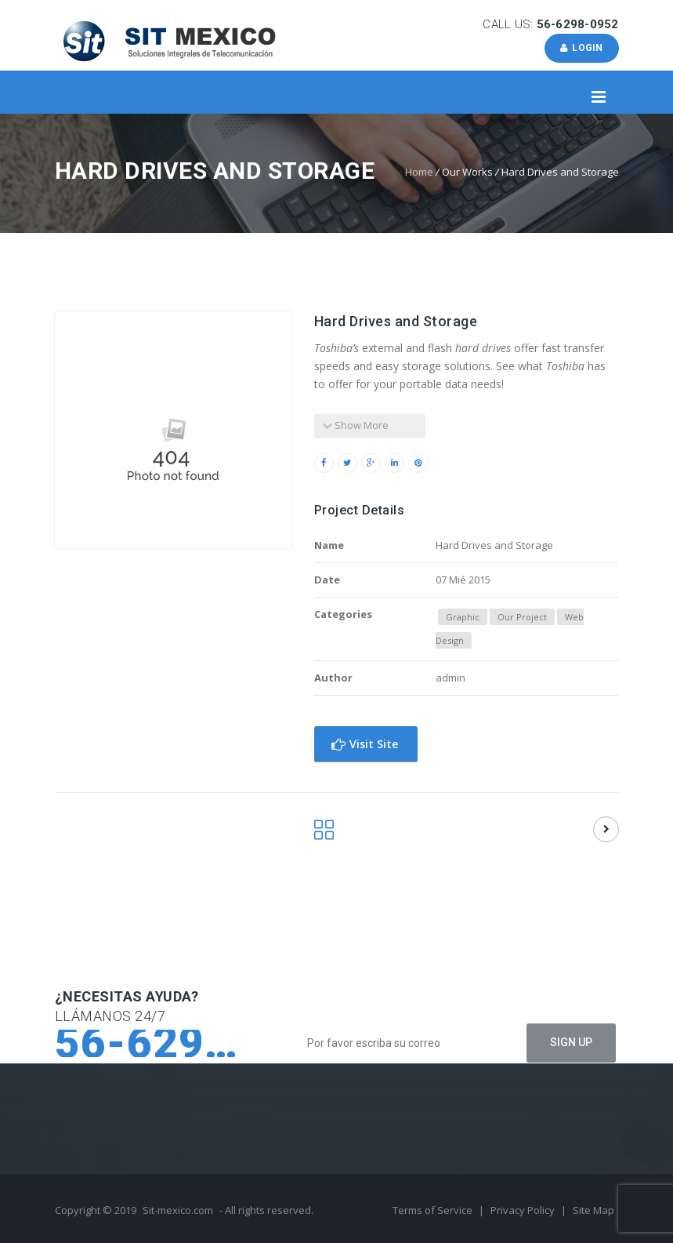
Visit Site (364, 743)
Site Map (593, 1210)
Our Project (522, 617)
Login (581, 47)
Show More (355, 425)
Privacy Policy (523, 1210)
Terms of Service (434, 1210)
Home (419, 172)
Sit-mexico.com (178, 1210)
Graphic (462, 617)
